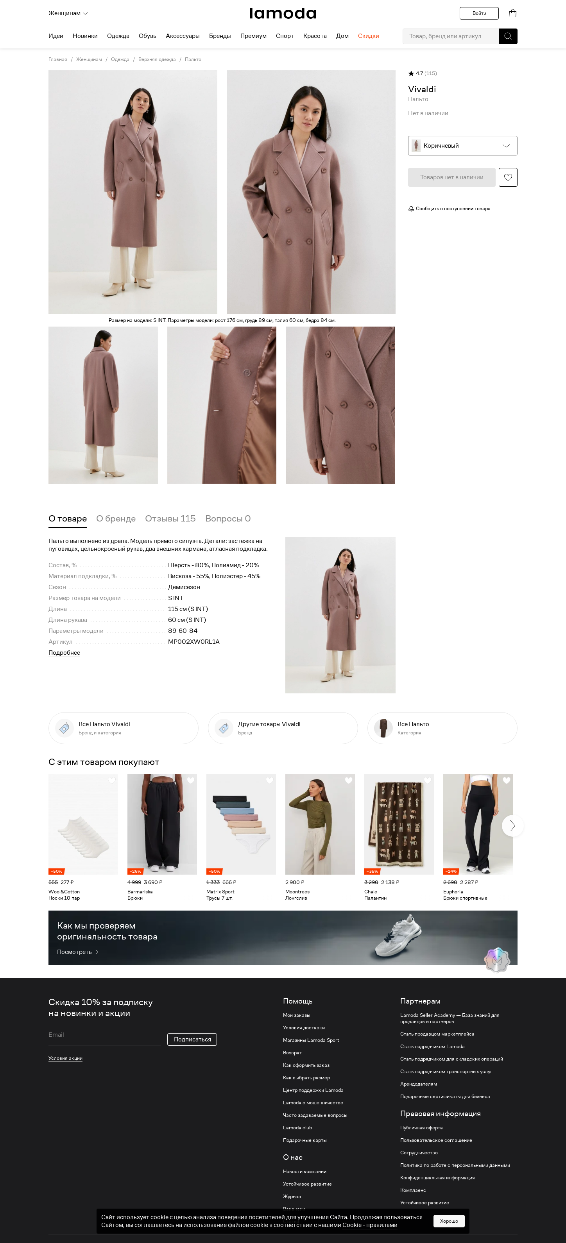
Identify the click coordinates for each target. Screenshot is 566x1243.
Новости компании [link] (304, 1171)
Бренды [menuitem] (220, 36)
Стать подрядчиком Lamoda (432, 1046)
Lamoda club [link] (297, 1128)
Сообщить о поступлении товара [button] (453, 208)
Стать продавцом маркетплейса (437, 1034)
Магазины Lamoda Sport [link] (311, 1040)
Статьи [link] (291, 1221)
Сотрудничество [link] (419, 1153)
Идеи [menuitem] (55, 36)
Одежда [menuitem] (118, 36)
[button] (508, 36)
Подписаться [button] (192, 1039)
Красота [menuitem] (315, 36)
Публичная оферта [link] (421, 1128)
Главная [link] (57, 59)
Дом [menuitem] (342, 36)
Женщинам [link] (89, 59)
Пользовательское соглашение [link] (436, 1140)
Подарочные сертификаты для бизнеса (445, 1096)
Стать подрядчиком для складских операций (451, 1059)
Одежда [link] (120, 59)
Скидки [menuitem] (368, 36)
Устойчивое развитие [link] (307, 1184)
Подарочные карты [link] (305, 1140)
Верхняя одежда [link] (157, 59)
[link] (283, 13)
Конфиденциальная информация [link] (437, 1178)
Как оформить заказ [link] (306, 1065)
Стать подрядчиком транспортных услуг (446, 1071)
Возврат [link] (292, 1053)
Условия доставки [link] (304, 1028)
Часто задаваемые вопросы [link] (315, 1115)
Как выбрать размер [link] (306, 1078)
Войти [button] (479, 13)
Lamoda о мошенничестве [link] (313, 1103)
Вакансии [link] (294, 1209)
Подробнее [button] (64, 653)
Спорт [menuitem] (285, 36)
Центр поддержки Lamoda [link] (313, 1090)
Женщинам (68, 13)
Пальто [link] (193, 59)
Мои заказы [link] (296, 1015)
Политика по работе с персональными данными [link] (455, 1165)
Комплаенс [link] (413, 1190)
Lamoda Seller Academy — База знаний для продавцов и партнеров (450, 1018)
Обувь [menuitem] (147, 36)
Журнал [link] (292, 1196)
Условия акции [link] (65, 1058)
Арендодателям (418, 1084)
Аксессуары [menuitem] (183, 36)
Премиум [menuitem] (253, 36)
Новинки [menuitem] (85, 36)
